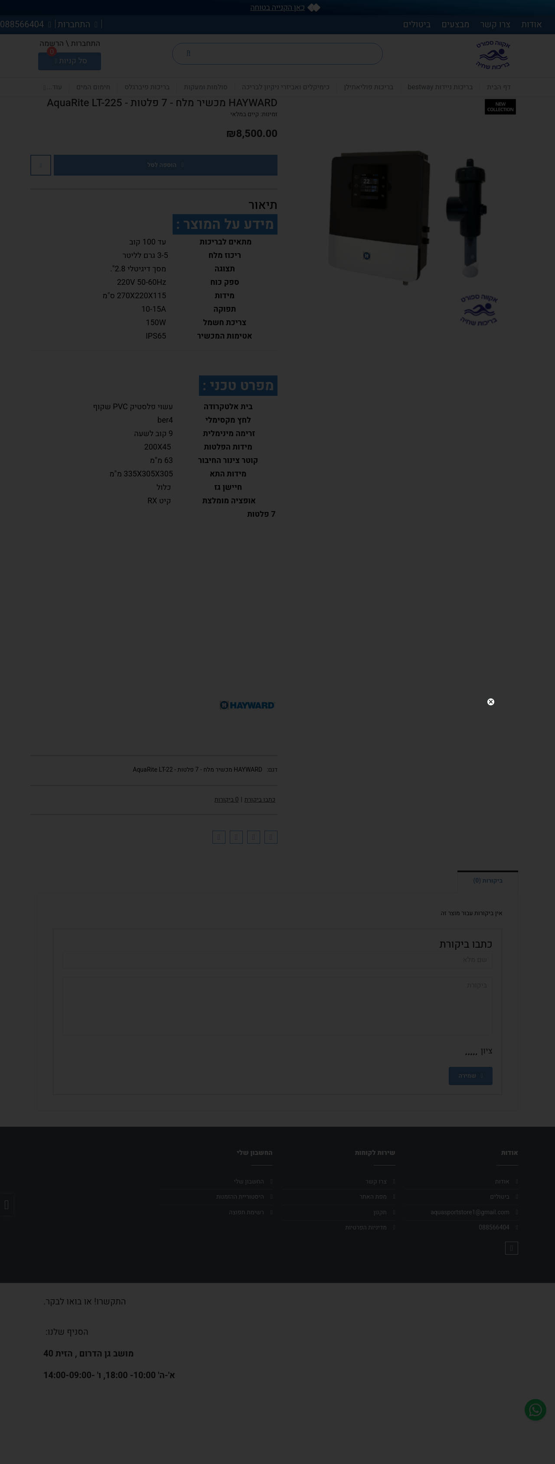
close (491, 697)
